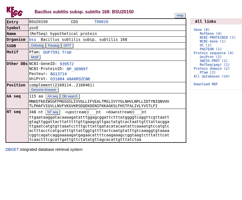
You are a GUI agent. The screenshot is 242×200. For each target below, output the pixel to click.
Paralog (53, 46)
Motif (34, 58)
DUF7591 (51, 53)
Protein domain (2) (212, 69)
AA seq (52, 97)
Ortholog (37, 46)
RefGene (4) (211, 34)
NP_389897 (77, 69)
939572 (67, 64)
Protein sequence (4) (214, 53)
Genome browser (44, 90)
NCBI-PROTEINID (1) (218, 37)
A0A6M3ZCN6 (78, 79)
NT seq (52, 113)
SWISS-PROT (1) (214, 61)
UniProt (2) (211, 57)
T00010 (101, 22)
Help (180, 16)
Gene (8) (202, 30)
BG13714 (58, 74)
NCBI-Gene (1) (213, 41)
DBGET (12, 150)
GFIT (67, 46)
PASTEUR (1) (211, 49)
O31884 (57, 79)
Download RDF (206, 84)
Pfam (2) (208, 72)
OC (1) (206, 45)
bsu (32, 40)
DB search (70, 97)
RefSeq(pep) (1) (215, 65)
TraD (67, 53)
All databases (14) (212, 76)
